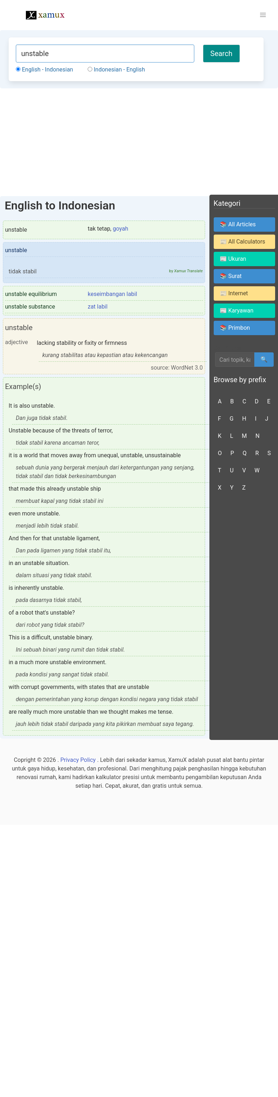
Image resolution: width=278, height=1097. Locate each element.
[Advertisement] (139, 142)
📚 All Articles (238, 224)
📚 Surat (231, 276)
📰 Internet (234, 293)
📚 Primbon (235, 327)
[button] (263, 15)
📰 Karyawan (237, 310)
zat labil (97, 306)
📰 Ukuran (233, 258)
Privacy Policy (78, 759)
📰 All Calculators (242, 241)
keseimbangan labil (112, 294)
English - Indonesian (44, 69)
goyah (120, 228)
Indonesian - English (116, 69)
